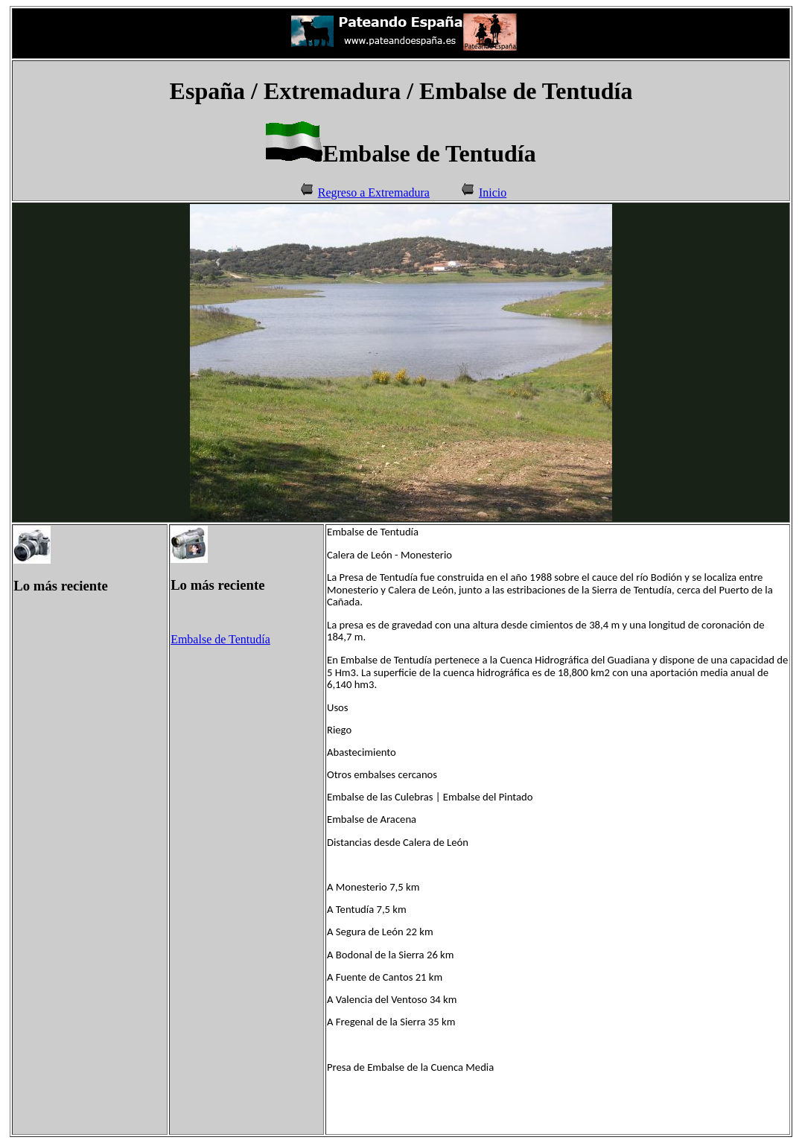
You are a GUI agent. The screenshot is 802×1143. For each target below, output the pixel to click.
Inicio (492, 192)
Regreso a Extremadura (374, 192)
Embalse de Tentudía (220, 639)
